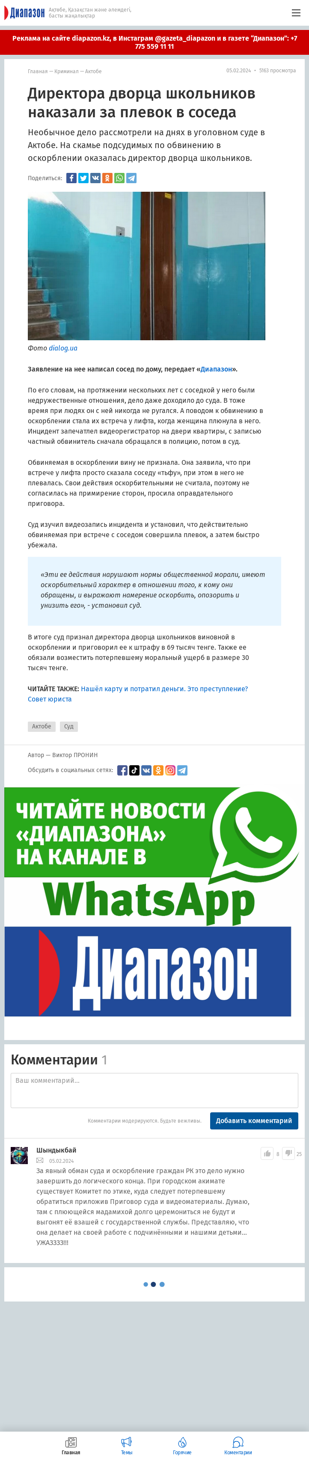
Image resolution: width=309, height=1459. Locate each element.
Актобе (93, 71)
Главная (38, 71)
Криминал (66, 71)
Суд (69, 726)
